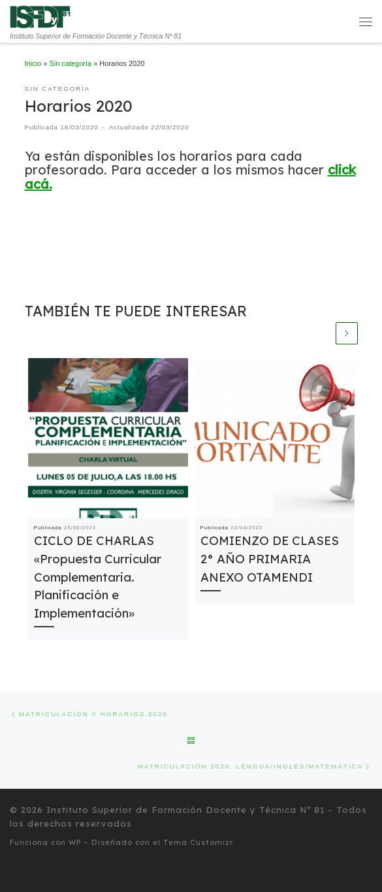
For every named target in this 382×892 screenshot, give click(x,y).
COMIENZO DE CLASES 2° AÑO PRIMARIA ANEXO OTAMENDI (269, 560)
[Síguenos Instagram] (38, 873)
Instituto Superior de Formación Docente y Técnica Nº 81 (185, 809)
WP (75, 842)
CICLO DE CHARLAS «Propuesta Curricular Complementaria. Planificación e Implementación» (97, 577)
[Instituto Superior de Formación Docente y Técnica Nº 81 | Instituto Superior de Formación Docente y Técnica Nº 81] (40, 16)
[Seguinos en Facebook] (25, 873)
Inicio (33, 63)
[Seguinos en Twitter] (11, 873)
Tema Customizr (198, 842)
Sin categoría (70, 63)
